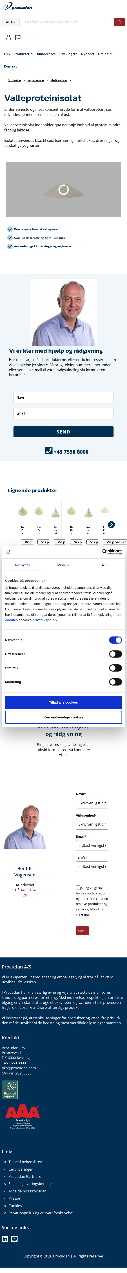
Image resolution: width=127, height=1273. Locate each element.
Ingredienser (36, 80)
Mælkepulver (59, 80)
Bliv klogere (68, 54)
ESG (7, 54)
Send (63, 432)
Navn (81, 794)
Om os (103, 54)
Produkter (21, 54)
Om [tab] (104, 564)
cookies (11, 620)
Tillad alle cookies (63, 702)
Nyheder (87, 54)
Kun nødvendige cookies (64, 717)
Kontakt (10, 66)
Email (81, 836)
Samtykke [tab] (22, 564)
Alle (9, 22)
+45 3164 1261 (28, 892)
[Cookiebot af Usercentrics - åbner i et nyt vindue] (102, 552)
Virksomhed (86, 815)
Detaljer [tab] (63, 564)
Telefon (81, 857)
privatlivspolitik (45, 620)
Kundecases (46, 54)
